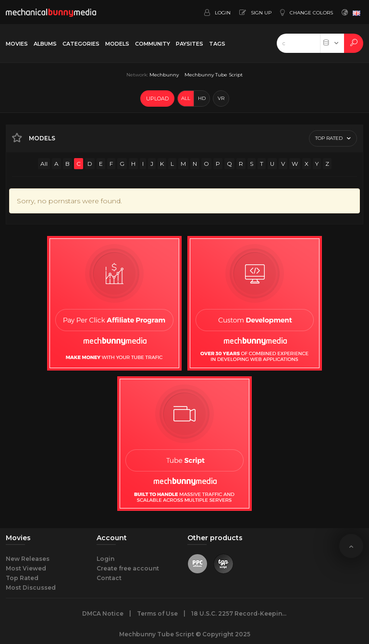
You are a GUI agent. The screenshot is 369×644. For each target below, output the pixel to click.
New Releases (27, 558)
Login (105, 558)
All (44, 163)
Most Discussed (31, 587)
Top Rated (22, 578)
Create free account (128, 568)
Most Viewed (26, 568)
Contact (109, 578)
